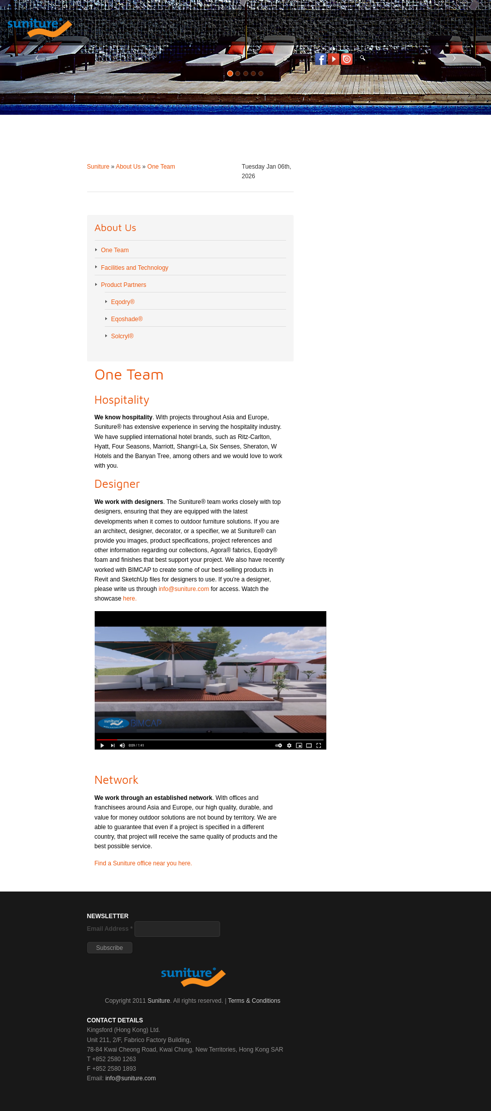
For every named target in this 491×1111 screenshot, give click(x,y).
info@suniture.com (184, 588)
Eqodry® (123, 302)
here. (129, 598)
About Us (128, 166)
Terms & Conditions (254, 1000)
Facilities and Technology (135, 267)
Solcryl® (122, 336)
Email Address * (110, 928)
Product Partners (124, 284)
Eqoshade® (127, 319)
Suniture (98, 166)
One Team (161, 166)
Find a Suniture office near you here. (143, 863)
